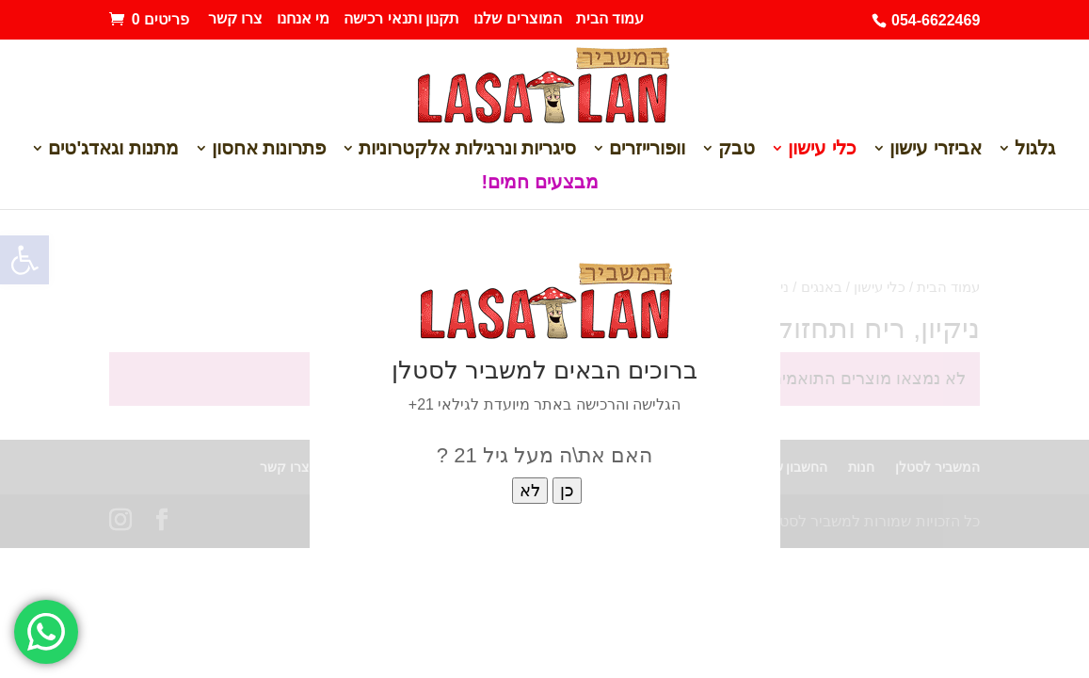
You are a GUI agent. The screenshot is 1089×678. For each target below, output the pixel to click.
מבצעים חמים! (539, 183)
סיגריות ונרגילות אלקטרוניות (467, 149)
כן (567, 490)
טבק (736, 149)
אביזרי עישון (935, 149)
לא (530, 490)
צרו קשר (235, 18)
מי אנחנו (303, 18)
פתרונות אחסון (269, 149)
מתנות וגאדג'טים (113, 149)
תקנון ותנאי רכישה (401, 18)
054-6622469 (935, 20)
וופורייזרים (647, 149)
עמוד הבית (610, 18)
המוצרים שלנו (517, 18)
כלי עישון (822, 149)
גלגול (1035, 149)
